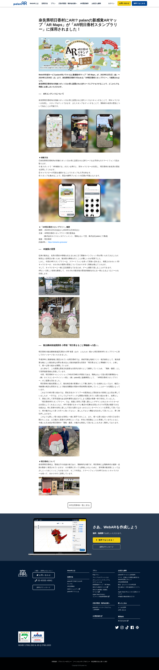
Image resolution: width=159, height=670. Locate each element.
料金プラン (96, 575)
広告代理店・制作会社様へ (68, 3)
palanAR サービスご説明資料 (126, 575)
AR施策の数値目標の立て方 (126, 596)
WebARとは (34, 3)
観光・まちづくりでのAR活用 (127, 584)
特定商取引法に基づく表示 (99, 661)
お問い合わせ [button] (43, 575)
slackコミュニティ (73, 589)
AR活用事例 (70, 586)
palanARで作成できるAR (74, 581)
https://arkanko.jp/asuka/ (57, 242)
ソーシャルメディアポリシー (81, 661)
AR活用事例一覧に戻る (79, 505)
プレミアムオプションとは (101, 577)
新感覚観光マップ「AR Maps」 (102, 584)
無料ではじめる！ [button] (107, 540)
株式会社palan (123, 621)
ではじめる (139, 3)
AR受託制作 (84, 3)
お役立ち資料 (96, 3)
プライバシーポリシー (65, 661)
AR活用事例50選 (123, 582)
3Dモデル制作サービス (100, 587)
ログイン (111, 3)
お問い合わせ (124, 3)
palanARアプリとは (73, 591)
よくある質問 (122, 607)
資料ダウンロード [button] (106, 547)
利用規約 (54, 661)
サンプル (70, 584)
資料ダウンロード (44, 587)
